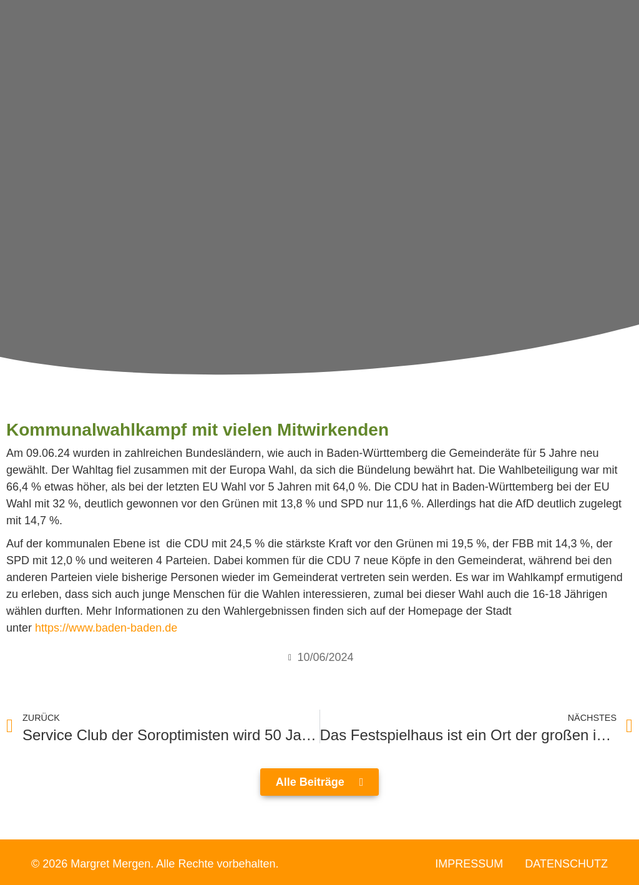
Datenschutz (566, 864)
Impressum (469, 864)
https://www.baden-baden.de (106, 628)
